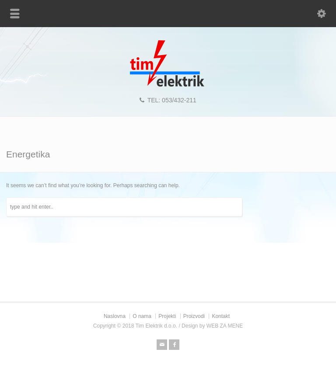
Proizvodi (194, 316)
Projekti (167, 316)
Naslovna (115, 316)
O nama (142, 316)
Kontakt (221, 316)
